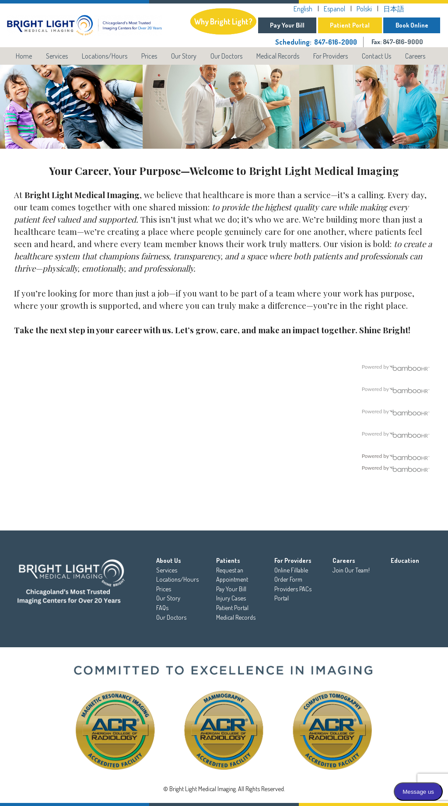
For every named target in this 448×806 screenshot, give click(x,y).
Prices (149, 56)
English (301, 8)
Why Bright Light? (218, 21)
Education (405, 560)
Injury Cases (231, 598)
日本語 (392, 8)
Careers (415, 56)
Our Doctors (226, 56)
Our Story (183, 56)
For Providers (330, 56)
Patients (228, 560)
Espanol (332, 8)
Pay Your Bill (284, 25)
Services (57, 56)
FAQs (162, 607)
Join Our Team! (351, 570)
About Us (168, 560)
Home (24, 56)
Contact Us (376, 56)
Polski (362, 8)
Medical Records (277, 56)
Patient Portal (348, 25)
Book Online (411, 25)
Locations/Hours (104, 56)
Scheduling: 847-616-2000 (314, 42)
